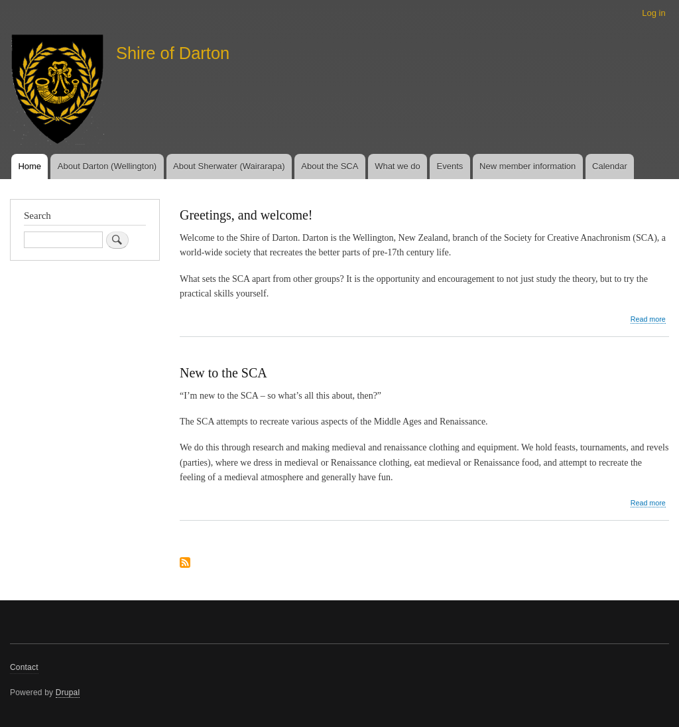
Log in (653, 13)
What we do (397, 166)
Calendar (609, 166)
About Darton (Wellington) (107, 166)
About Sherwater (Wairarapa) (229, 166)
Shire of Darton (172, 53)
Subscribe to (185, 563)
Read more (648, 319)
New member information (527, 166)
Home (29, 166)
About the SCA (329, 166)
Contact (24, 667)
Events (450, 166)
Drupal (68, 692)
